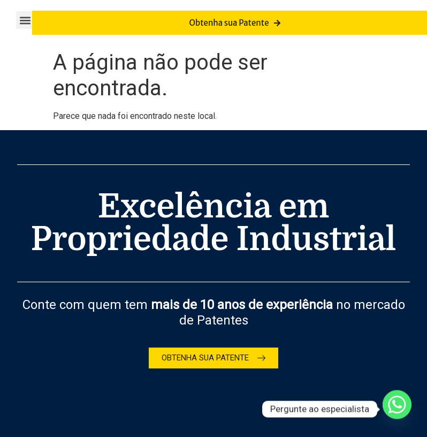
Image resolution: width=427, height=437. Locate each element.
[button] (25, 20)
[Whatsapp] (397, 409)
